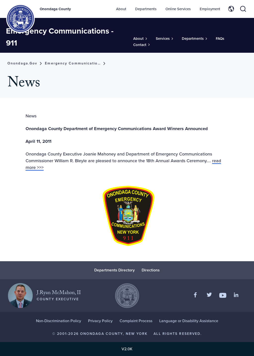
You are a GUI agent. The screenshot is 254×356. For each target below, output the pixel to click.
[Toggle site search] (243, 9)
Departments (146, 9)
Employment (210, 9)
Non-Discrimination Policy (58, 321)
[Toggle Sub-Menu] (140, 39)
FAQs (220, 38)
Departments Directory (114, 270)
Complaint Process (136, 321)
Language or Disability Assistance (188, 321)
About (121, 9)
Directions (151, 270)
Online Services (178, 9)
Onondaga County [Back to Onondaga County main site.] (55, 9)
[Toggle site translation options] (231, 9)
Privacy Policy (100, 321)
